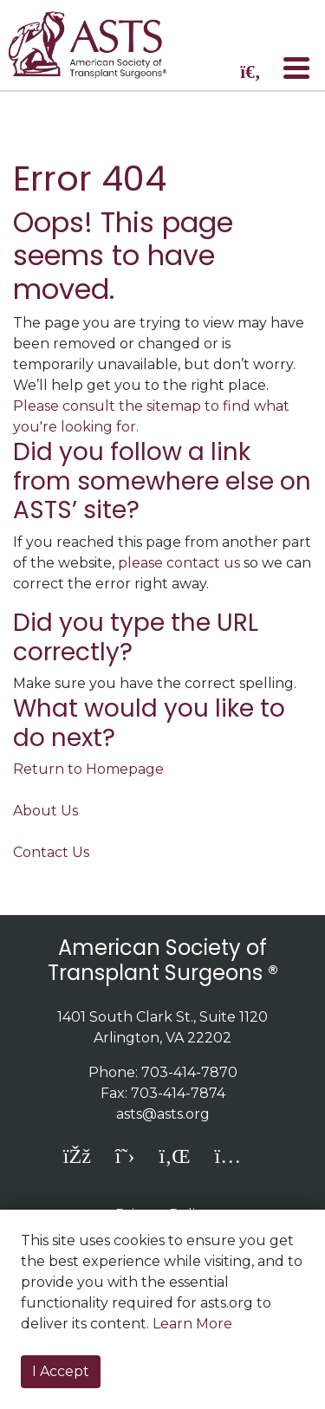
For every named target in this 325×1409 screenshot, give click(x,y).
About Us (45, 810)
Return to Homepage (88, 769)
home (98, 45)
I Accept (60, 1371)
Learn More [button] (192, 1323)
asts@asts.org (163, 1114)
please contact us (179, 563)
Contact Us (51, 852)
